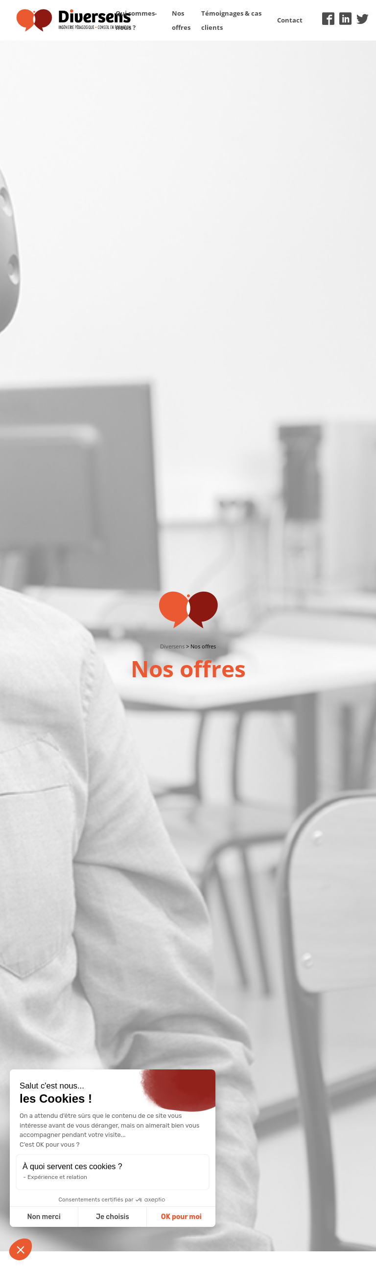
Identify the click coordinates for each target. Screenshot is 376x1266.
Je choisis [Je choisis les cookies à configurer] (112, 1217)
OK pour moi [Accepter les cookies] (181, 1217)
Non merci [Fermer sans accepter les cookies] (43, 1217)
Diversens (172, 646)
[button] (20, 1249)
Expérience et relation (57, 1177)
